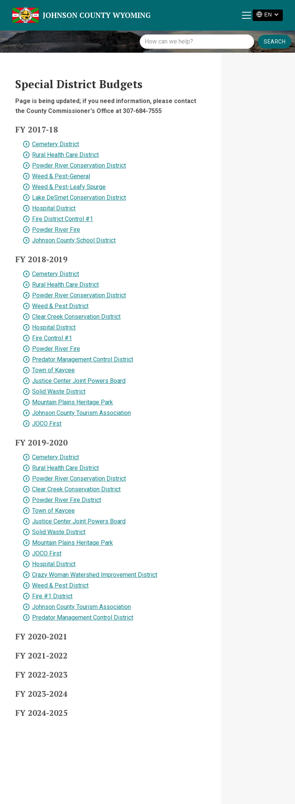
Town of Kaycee (53, 370)
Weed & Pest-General (61, 176)
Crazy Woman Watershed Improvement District (94, 574)
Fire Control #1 (52, 338)
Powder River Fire (56, 229)
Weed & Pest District (60, 306)
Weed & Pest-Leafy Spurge (69, 187)
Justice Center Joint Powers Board (79, 380)
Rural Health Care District (65, 154)
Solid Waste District (58, 391)
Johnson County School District (74, 240)
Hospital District (54, 208)
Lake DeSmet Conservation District (79, 197)
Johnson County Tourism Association (81, 413)
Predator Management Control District (82, 359)
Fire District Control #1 (62, 219)
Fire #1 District (52, 596)
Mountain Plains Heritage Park (72, 402)
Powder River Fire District (66, 500)
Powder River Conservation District (79, 165)
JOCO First (46, 423)
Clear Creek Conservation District (76, 316)
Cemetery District (55, 144)
